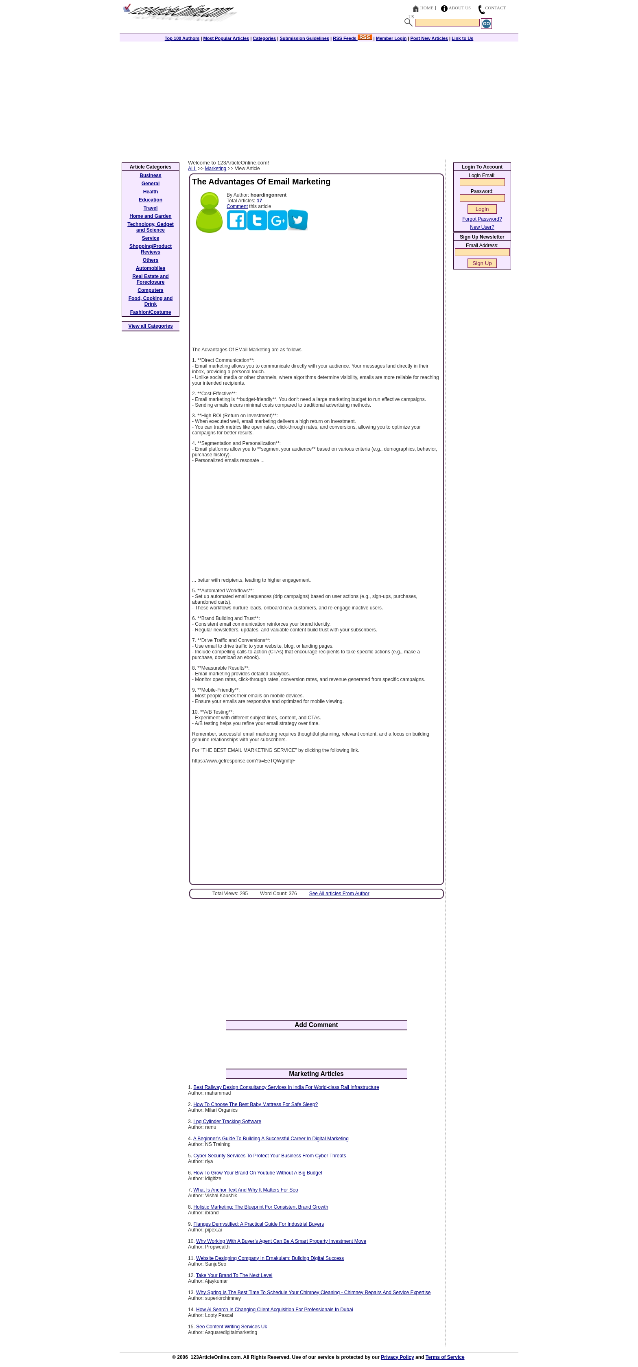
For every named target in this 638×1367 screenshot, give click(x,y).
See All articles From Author (339, 893)
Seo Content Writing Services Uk (231, 1327)
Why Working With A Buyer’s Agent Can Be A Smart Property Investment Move (281, 1241)
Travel (151, 208)
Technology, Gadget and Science (150, 227)
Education (150, 200)
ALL (192, 168)
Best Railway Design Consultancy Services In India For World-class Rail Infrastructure (286, 1087)
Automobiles (151, 268)
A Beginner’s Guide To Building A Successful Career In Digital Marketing (271, 1138)
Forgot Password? (482, 219)
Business (150, 175)
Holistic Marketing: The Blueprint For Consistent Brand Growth (260, 1207)
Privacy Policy (397, 1357)
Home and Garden (150, 216)
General (151, 183)
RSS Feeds (352, 38)
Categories (264, 38)
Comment (237, 206)
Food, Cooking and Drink (151, 301)
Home (426, 7)
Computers (150, 290)
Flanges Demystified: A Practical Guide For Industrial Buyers (258, 1224)
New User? (482, 227)
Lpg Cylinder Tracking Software (227, 1121)
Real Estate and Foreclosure (150, 279)
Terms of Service (445, 1357)
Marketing (216, 168)
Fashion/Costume (150, 312)
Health (150, 192)
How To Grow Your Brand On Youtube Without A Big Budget (257, 1173)
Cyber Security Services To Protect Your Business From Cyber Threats (269, 1156)
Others (151, 260)
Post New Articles (429, 38)
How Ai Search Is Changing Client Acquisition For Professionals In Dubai (274, 1309)
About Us (460, 7)
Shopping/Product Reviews (150, 249)
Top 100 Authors (182, 38)
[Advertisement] (319, 99)
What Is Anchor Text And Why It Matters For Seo (245, 1190)
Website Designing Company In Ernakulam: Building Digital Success (270, 1258)
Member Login (391, 38)
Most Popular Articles (226, 38)
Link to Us (462, 38)
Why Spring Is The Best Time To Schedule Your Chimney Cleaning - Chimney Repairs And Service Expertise (313, 1292)
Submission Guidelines (304, 38)
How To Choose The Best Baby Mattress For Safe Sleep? (255, 1104)
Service (151, 238)
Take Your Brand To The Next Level (234, 1275)
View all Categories (151, 326)
